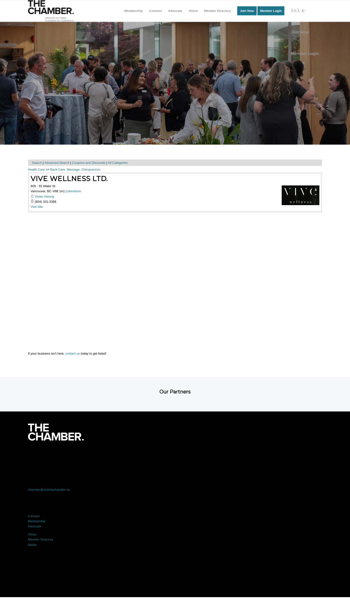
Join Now (300, 32)
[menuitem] (133, 11)
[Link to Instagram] (233, 454)
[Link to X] (116, 454)
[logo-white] (56, 432)
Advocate (34, 526)
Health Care (36, 169)
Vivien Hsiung (44, 196)
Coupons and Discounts (88, 163)
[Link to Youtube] (292, 454)
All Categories (118, 163)
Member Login (305, 53)
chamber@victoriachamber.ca (49, 489)
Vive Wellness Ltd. (69, 178)
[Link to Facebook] (57, 454)
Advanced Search (57, 163)
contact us (72, 353)
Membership (36, 521)
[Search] (305, 11)
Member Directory (40, 539)
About (32, 534)
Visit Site (37, 207)
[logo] (51, 11)
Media (32, 545)
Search (37, 163)
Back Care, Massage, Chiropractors (75, 169)
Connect (34, 516)
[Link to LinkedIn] (175, 454)
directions (74, 191)
